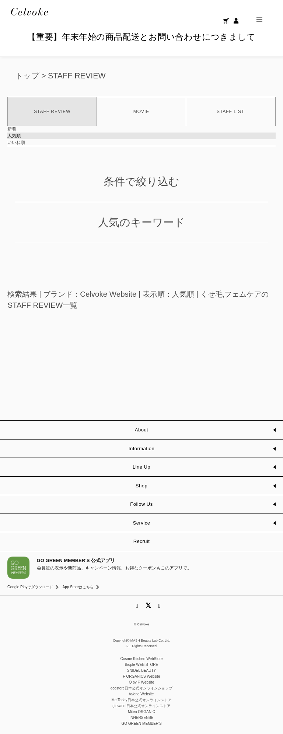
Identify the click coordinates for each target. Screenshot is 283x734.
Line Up (141, 467)
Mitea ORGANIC (141, 712)
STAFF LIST (230, 111)
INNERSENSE (141, 718)
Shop (141, 485)
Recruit (141, 541)
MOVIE (141, 111)
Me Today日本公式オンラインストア (141, 700)
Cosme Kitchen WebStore (141, 659)
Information (141, 448)
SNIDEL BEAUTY (141, 670)
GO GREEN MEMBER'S (141, 723)
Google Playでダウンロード (30, 587)
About (141, 430)
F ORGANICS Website (141, 676)
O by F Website (141, 682)
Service (141, 523)
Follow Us (141, 504)
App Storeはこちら (77, 587)
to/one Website (141, 694)
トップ (27, 75)
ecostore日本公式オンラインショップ (141, 688)
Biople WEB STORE (141, 665)
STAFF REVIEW (77, 75)
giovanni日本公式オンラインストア (141, 706)
